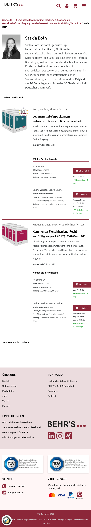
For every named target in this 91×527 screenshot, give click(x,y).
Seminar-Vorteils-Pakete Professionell (21, 427)
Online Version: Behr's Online (47, 189)
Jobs (4, 395)
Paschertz (58, 224)
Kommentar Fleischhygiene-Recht (55, 231)
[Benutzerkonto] (66, 6)
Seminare (53, 390)
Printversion (39, 166)
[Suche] (58, 6)
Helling (44, 109)
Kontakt (6, 380)
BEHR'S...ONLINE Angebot (61, 385)
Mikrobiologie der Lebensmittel (18, 437)
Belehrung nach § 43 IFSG (15, 432)
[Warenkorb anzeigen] (75, 6)
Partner (6, 405)
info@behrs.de (16, 492)
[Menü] (84, 6)
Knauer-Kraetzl (42, 224)
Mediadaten (8, 390)
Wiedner (70, 224)
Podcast (52, 395)
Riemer (53, 109)
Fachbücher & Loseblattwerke (63, 380)
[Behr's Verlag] (14, 4)
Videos (5, 400)
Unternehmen (9, 385)
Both (35, 109)
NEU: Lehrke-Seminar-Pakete (17, 422)
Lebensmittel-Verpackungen (51, 116)
